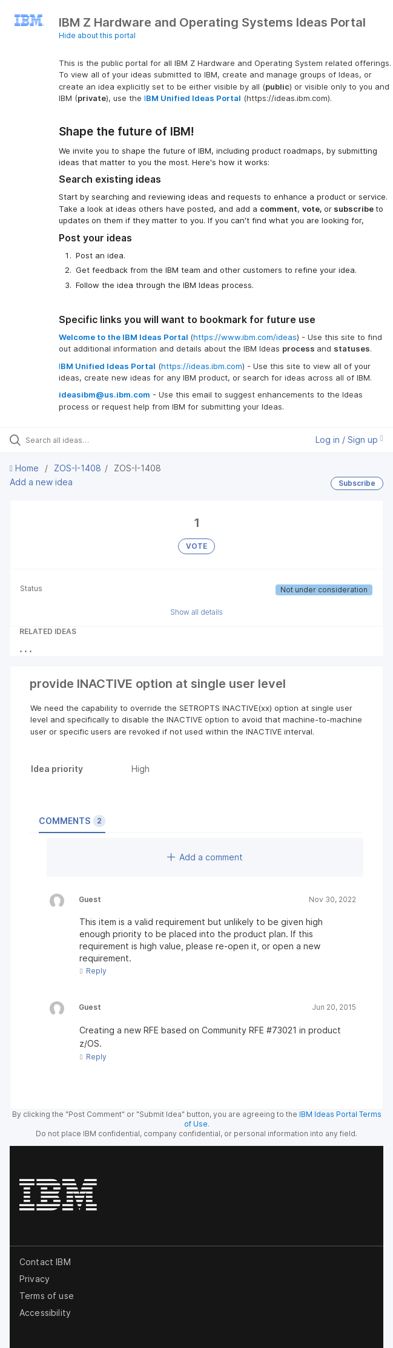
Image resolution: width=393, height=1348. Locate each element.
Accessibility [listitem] (45, 1312)
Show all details (196, 612)
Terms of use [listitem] (46, 1296)
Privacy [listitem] (34, 1279)
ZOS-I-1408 (77, 468)
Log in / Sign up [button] (349, 439)
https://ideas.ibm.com (201, 366)
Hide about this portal (97, 35)
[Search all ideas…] (94, 440)
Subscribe (357, 483)
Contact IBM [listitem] (45, 1262)
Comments (72, 821)
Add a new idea (41, 482)
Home (25, 468)
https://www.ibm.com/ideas (245, 337)
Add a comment (205, 857)
